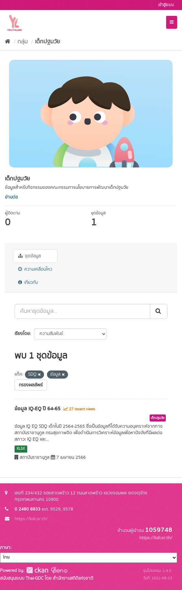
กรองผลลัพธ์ (31, 385)
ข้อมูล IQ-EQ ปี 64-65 (38, 408)
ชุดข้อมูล (29, 256)
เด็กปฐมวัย (47, 42)
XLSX (21, 448)
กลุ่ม (22, 42)
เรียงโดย (22, 333)
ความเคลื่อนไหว (35, 269)
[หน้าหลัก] (7, 42)
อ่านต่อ (11, 197)
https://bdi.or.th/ (31, 519)
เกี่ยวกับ (28, 282)
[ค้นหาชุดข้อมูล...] (82, 311)
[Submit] (158, 311)
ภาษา (5, 547)
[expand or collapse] (171, 22)
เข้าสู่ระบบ (166, 5)
